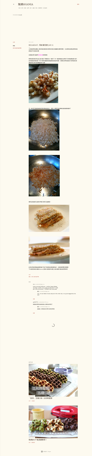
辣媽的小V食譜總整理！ (38, 440)
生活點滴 (44, 8)
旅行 (30, 8)
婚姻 (33, 8)
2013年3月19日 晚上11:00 (45, 306)
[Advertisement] (53, 348)
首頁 (19, 8)
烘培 (22, 8)
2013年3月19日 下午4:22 (43, 302)
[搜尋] (78, 4)
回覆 (34, 299)
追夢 (27, 8)
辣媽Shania (25, 4)
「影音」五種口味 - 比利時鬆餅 (40, 398)
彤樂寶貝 (40, 8)
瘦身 (25, 8)
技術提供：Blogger (46, 451)
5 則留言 (33, 400)
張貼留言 (33, 442)
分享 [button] (14, 42)
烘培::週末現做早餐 (17, 48)
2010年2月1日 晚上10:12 (39, 284)
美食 (36, 8)
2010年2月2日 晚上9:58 (44, 291)
